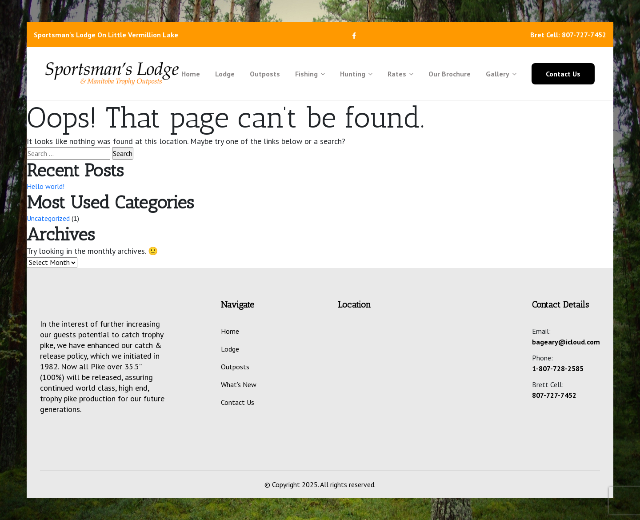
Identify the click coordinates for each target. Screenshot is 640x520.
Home (190, 73)
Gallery (501, 73)
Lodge (225, 73)
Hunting (356, 73)
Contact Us (563, 73)
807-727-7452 (554, 395)
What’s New (238, 384)
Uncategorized (48, 218)
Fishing (310, 73)
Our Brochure (449, 73)
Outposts (265, 73)
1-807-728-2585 (558, 368)
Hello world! (45, 186)
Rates (400, 73)
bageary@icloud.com (566, 341)
